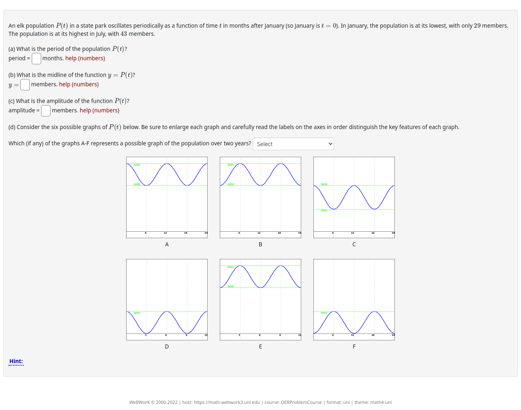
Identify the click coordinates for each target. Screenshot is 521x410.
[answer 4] (293, 144)
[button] (167, 197)
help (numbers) (85, 58)
